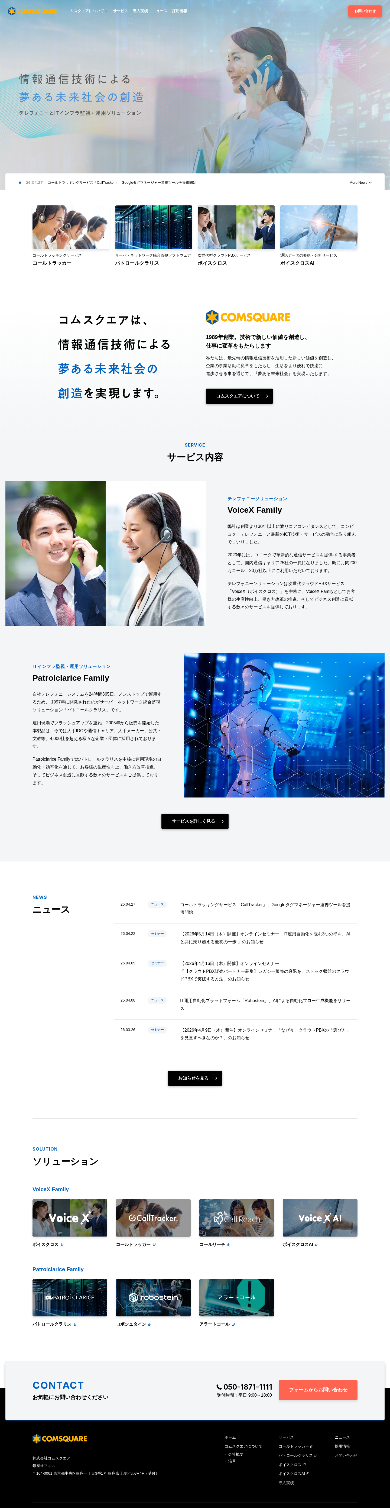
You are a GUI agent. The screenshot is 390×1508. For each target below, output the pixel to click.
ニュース (157, 910)
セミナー (157, 944)
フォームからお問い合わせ (318, 1390)
